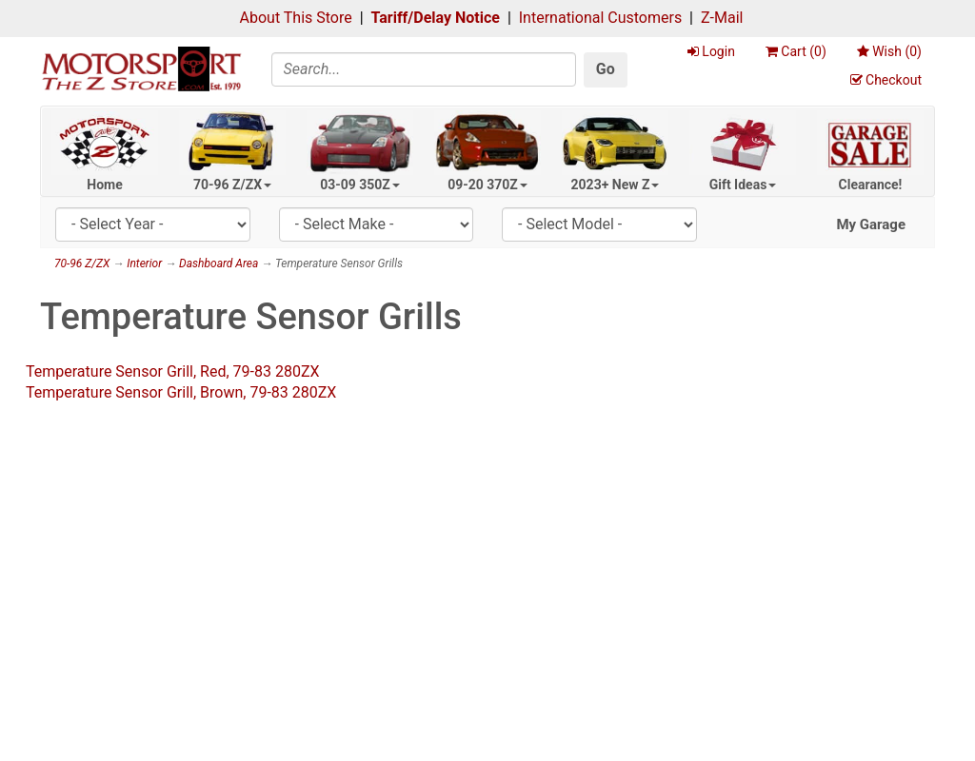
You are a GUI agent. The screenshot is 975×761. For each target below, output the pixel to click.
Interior (144, 263)
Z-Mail (722, 18)
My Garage (870, 224)
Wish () (889, 51)
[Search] (423, 69)
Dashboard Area (218, 263)
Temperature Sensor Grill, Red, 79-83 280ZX (173, 371)
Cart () (796, 51)
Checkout (886, 80)
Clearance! (871, 184)
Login (711, 51)
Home (104, 184)
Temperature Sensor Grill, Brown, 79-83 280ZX (181, 392)
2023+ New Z (615, 184)
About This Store (296, 18)
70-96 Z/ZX (232, 184)
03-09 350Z (360, 184)
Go (605, 69)
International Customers (600, 18)
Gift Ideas (743, 184)
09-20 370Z (487, 184)
